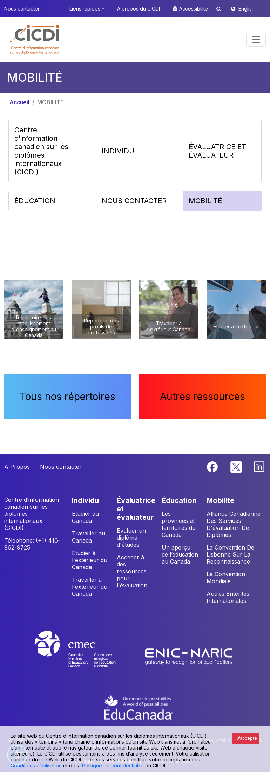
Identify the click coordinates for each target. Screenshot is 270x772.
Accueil (19, 102)
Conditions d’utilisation (36, 765)
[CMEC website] (84, 655)
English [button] (246, 9)
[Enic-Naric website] (188, 655)
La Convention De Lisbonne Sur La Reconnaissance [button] (230, 554)
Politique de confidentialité (113, 765)
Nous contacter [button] (22, 9)
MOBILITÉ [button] (205, 201)
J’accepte (247, 738)
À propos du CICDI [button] (138, 9)
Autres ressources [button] (202, 396)
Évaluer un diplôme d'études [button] (131, 537)
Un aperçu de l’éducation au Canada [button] (180, 554)
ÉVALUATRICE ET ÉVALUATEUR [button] (217, 150)
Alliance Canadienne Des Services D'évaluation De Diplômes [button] (234, 524)
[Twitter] (236, 466)
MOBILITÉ (50, 102)
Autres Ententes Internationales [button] (228, 597)
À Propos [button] (17, 466)
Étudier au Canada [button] (85, 517)
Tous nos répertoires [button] (67, 396)
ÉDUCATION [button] (34, 201)
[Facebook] (213, 466)
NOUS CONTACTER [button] (134, 201)
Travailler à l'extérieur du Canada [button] (89, 586)
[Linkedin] (259, 466)
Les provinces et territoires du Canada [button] (179, 524)
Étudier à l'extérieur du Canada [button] (89, 560)
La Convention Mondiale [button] (226, 578)
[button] (35, 39)
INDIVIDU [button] (118, 151)
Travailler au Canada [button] (88, 537)
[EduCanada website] (138, 707)
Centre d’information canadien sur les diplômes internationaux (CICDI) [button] (41, 151)
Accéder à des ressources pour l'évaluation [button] (132, 571)
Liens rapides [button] (84, 9)
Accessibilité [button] (194, 9)
